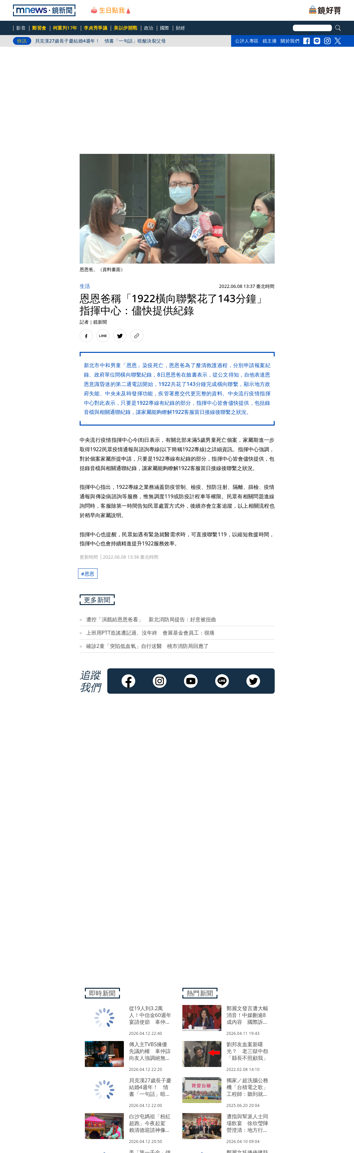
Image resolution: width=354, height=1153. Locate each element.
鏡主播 (270, 41)
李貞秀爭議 (96, 28)
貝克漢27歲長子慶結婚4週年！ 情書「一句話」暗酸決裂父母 (100, 41)
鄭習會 (39, 28)
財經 (180, 28)
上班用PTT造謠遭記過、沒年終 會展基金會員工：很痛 (150, 632)
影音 (21, 28)
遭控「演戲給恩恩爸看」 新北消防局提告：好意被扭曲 (151, 619)
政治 (148, 28)
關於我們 (290, 41)
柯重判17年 (65, 28)
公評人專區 (247, 41)
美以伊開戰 (126, 28)
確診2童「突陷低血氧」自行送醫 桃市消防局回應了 (147, 646)
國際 (164, 28)
